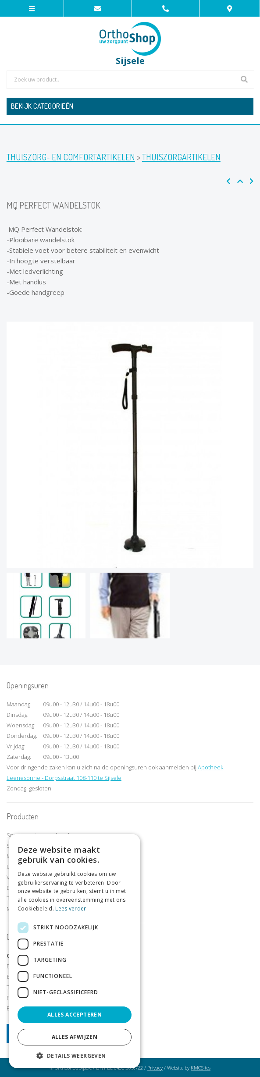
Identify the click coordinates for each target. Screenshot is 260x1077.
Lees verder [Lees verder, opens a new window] (70, 908)
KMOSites (200, 1067)
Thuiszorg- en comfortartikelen (71, 157)
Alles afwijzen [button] (75, 1037)
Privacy (155, 1067)
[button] (75, 1055)
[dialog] (74, 951)
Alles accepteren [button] (74, 1014)
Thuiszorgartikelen (181, 157)
